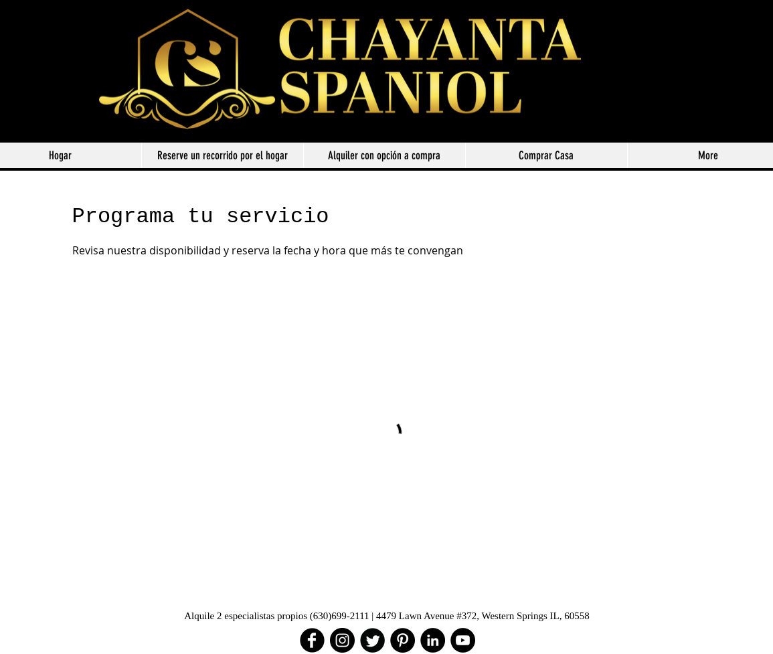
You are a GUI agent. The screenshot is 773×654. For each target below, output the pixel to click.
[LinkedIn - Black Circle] (432, 640)
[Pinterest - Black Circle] (402, 640)
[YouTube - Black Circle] (462, 640)
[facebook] (312, 640)
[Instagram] (342, 640)
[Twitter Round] (372, 640)
